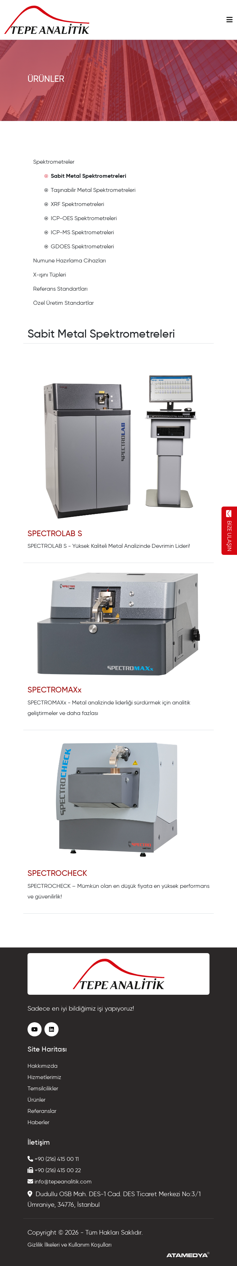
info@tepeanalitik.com (60, 1181)
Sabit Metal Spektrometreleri (85, 176)
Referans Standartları (60, 288)
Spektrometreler (53, 161)
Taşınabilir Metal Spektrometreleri (89, 190)
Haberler (38, 1122)
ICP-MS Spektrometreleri (79, 232)
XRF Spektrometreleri (74, 204)
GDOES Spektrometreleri (79, 246)
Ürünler (36, 1099)
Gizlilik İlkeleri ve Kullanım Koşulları (69, 1244)
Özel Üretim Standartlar (63, 302)
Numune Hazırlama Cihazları (69, 260)
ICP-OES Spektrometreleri (80, 218)
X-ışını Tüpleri (49, 274)
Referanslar (42, 1111)
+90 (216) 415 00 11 (53, 1159)
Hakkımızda (42, 1065)
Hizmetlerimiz (44, 1077)
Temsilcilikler (43, 1088)
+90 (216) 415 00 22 (54, 1170)
